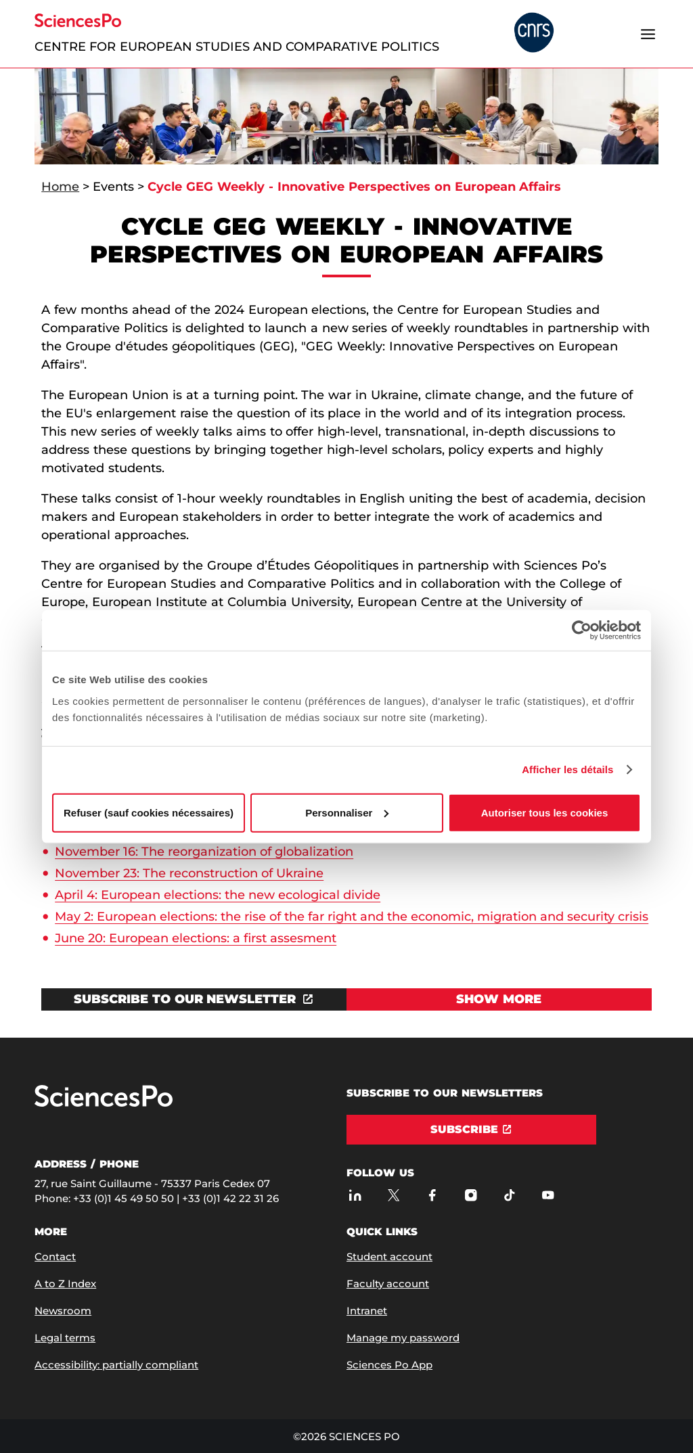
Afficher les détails (567, 769)
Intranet (366, 1310)
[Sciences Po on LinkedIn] (354, 1194)
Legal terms (65, 1337)
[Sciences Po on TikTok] (509, 1194)
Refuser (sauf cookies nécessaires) (148, 812)
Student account (389, 1256)
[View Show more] (499, 999)
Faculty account (387, 1283)
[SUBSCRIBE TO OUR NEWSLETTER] (193, 999)
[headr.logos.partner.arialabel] (534, 33)
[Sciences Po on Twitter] (393, 1194)
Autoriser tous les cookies (544, 812)
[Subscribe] (471, 1130)
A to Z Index (65, 1283)
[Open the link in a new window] (193, 999)
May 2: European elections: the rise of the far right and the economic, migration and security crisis (351, 916)
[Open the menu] (648, 34)
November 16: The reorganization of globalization (204, 851)
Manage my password (403, 1337)
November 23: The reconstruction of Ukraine (189, 873)
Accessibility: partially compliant (116, 1364)
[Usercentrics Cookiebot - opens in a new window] (581, 630)
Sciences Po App (389, 1364)
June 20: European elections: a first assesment (195, 938)
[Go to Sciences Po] (104, 1103)
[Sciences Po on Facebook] (432, 1194)
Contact (55, 1256)
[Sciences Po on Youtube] (547, 1194)
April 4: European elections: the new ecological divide (217, 894)
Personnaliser (346, 812)
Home (60, 186)
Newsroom (63, 1310)
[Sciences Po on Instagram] (470, 1194)
